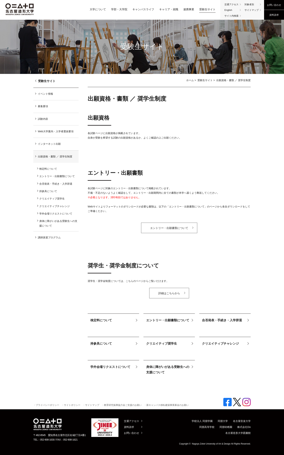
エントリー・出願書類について (169, 227)
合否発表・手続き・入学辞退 (222, 320)
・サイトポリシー (71, 405)
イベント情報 (45, 93)
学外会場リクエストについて (110, 367)
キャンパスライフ (143, 9)
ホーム (190, 80)
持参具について (101, 343)
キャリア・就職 (168, 9)
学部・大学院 (119, 9)
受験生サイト (207, 9)
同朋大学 (223, 421)
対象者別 (249, 4)
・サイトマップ (91, 405)
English (228, 10)
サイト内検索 (231, 15)
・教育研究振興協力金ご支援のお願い (122, 405)
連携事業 (188, 9)
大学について (98, 9)
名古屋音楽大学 (242, 421)
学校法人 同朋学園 (202, 421)
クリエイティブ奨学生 (161, 343)
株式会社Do (244, 427)
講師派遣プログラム (49, 237)
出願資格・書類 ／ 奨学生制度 (55, 156)
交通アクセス (231, 4)
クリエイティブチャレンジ (220, 343)
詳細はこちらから (169, 293)
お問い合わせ (274, 5)
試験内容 (43, 118)
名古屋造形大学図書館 (238, 433)
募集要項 (43, 106)
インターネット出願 (49, 143)
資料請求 (274, 15)
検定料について (101, 320)
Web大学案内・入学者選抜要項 (56, 131)
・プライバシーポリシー (46, 405)
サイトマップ (252, 10)
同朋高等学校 (206, 427)
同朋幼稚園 (226, 427)
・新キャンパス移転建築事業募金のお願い (166, 405)
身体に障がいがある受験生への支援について (167, 369)
